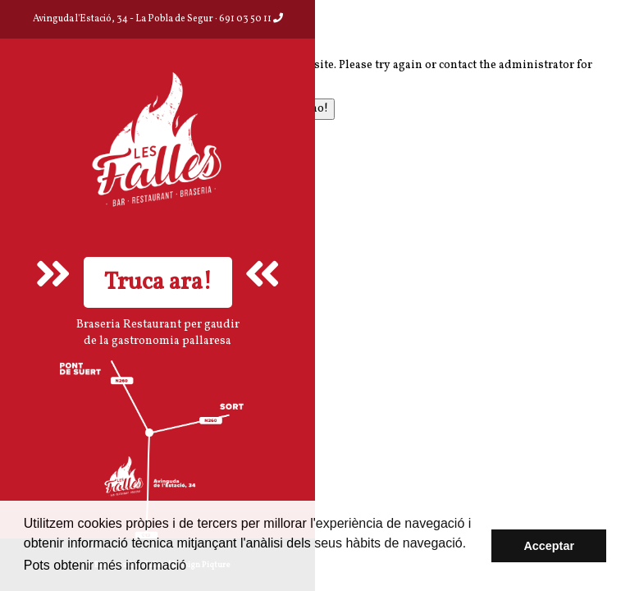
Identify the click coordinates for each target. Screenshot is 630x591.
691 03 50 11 (251, 18)
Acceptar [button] (548, 545)
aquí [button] (205, 565)
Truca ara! (158, 282)
